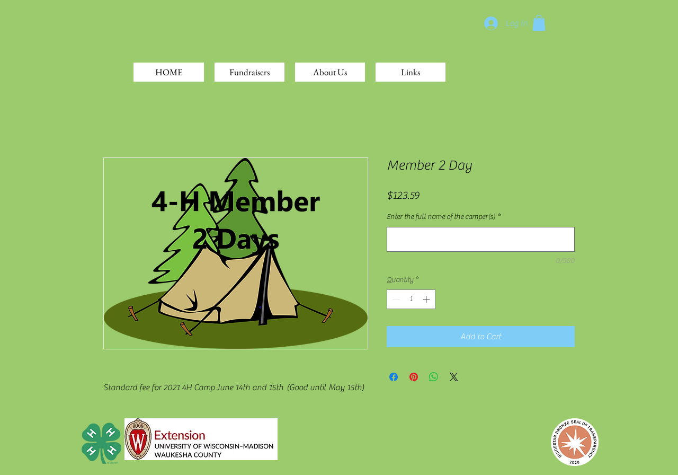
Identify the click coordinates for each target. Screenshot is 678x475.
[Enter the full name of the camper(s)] (480, 239)
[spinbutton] (411, 299)
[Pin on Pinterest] (413, 377)
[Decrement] (395, 299)
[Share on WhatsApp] (433, 377)
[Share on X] (454, 377)
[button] (539, 23)
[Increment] (427, 299)
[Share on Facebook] (393, 377)
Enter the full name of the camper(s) (444, 217)
